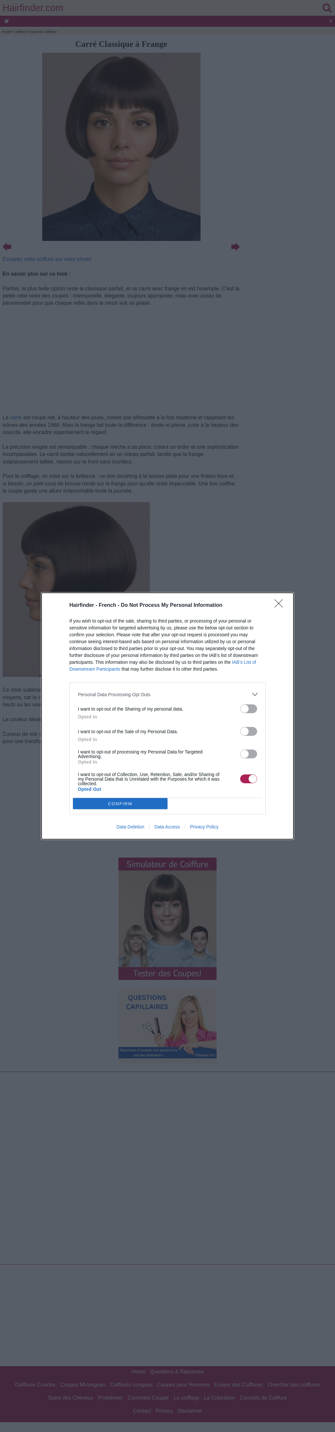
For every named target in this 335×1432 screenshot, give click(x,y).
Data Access (167, 826)
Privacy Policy (204, 826)
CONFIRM (120, 803)
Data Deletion (130, 826)
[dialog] (167, 716)
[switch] (248, 708)
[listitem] (167, 694)
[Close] (280, 605)
